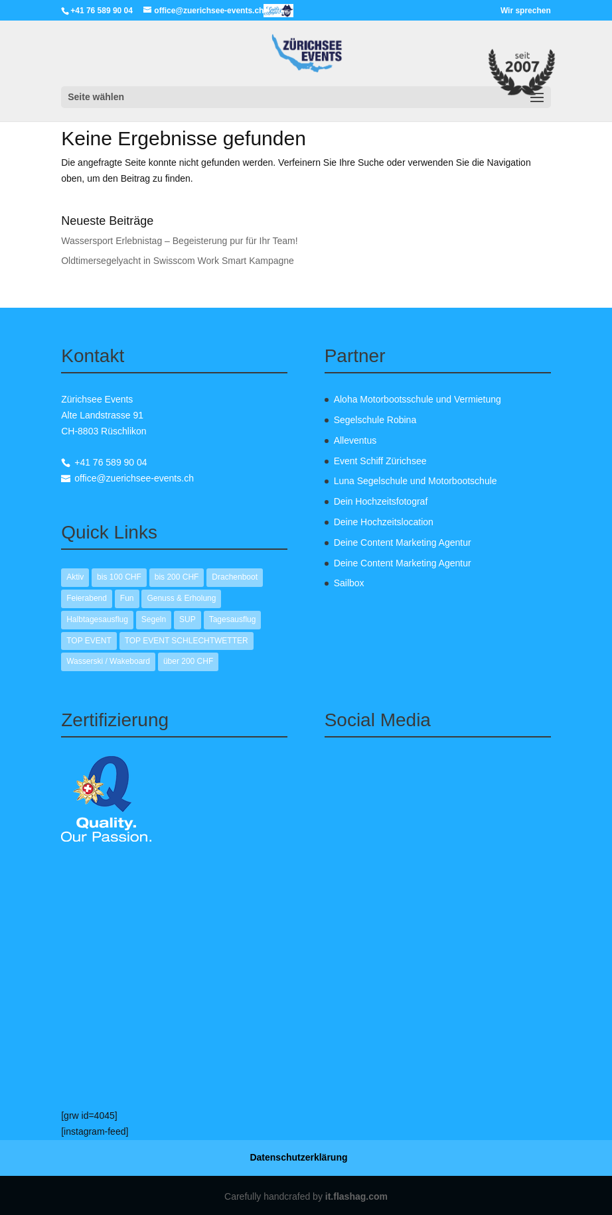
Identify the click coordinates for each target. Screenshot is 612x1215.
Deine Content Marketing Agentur (402, 542)
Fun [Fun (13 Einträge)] (127, 598)
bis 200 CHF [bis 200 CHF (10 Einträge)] (177, 577)
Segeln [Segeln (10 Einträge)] (153, 619)
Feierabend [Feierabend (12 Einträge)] (86, 598)
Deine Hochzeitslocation (383, 522)
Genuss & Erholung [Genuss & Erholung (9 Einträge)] (181, 598)
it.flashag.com (356, 1196)
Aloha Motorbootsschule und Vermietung (417, 399)
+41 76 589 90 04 (110, 462)
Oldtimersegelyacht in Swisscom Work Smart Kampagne (177, 260)
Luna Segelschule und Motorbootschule (415, 481)
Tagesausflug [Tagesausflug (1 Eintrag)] (232, 619)
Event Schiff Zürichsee (380, 461)
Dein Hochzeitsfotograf (381, 501)
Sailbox (349, 583)
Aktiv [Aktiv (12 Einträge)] (75, 577)
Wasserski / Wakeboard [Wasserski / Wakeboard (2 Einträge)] (108, 661)
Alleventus (355, 440)
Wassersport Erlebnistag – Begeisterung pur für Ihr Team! (179, 240)
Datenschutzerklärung (298, 1157)
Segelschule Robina (375, 420)
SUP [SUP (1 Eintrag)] (187, 619)
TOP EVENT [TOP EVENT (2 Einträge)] (89, 640)
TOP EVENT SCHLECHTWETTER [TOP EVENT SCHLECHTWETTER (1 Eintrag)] (186, 640)
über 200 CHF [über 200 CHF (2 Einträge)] (188, 661)
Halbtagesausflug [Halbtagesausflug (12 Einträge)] (97, 619)
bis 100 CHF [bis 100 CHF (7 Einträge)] (119, 577)
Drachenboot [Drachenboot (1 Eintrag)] (235, 577)
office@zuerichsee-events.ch (134, 478)
